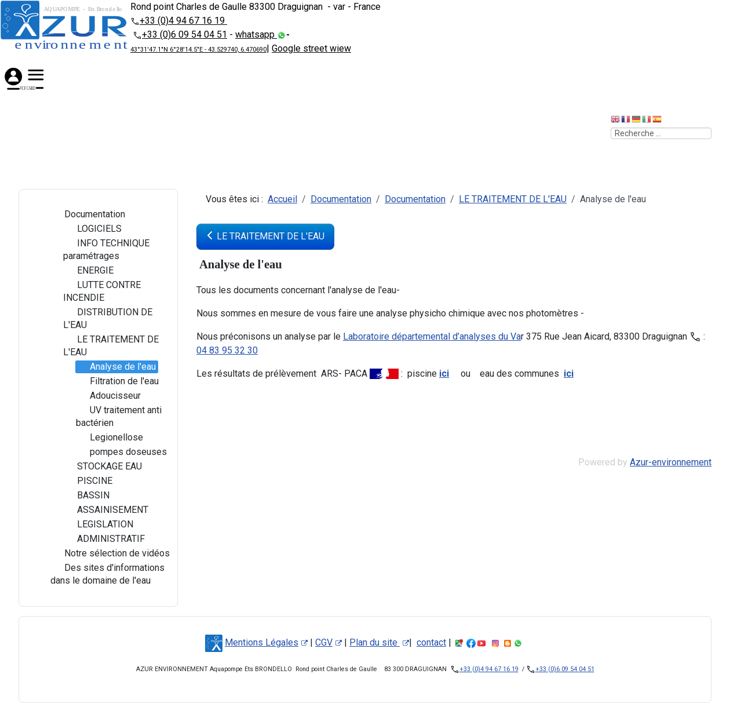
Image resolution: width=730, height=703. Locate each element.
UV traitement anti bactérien (119, 416)
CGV (328, 642)
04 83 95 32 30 (227, 350)
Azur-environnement (670, 462)
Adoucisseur (108, 395)
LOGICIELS (92, 229)
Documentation (87, 214)
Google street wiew (311, 48)
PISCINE (87, 481)
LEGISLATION (98, 524)
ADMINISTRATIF (104, 539)
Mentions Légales (266, 642)
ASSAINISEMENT (105, 510)
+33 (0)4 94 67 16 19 (183, 20)
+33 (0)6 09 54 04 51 (184, 34)
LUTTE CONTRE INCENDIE (102, 291)
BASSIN (86, 495)
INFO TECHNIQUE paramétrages (106, 249)
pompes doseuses (121, 452)
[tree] (98, 397)
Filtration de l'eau (117, 381)
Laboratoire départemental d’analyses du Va (432, 336)
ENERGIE (88, 270)
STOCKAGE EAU (102, 466)
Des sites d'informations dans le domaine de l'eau (107, 574)
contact (431, 642)
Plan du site (379, 642)
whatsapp (256, 34)
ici (444, 373)
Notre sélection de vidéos (110, 553)
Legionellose (109, 437)
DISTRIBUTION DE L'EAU (107, 318)
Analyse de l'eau (116, 366)
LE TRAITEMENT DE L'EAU (111, 345)
